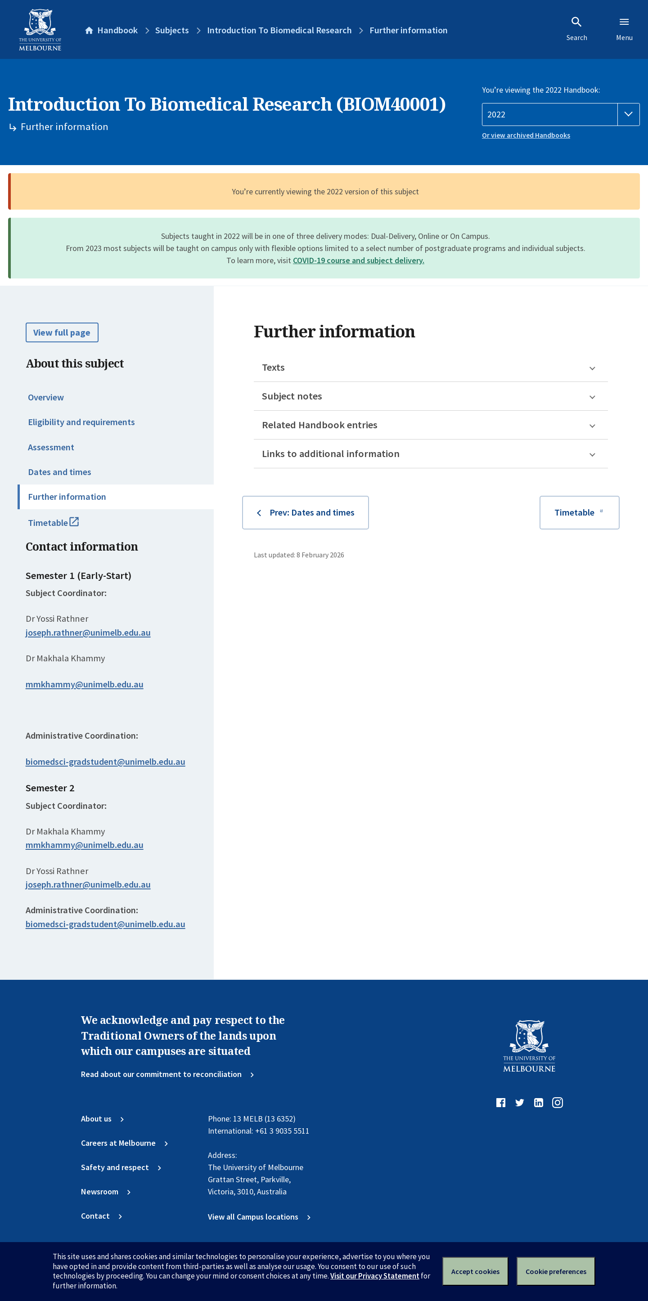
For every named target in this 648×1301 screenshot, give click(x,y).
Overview (46, 397)
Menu (624, 29)
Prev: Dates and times (312, 512)
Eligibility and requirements (81, 422)
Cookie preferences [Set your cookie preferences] (556, 1271)
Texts (273, 367)
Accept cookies (475, 1271)
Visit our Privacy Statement (374, 1276)
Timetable (64, 527)
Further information (67, 496)
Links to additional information (331, 453)
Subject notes (292, 396)
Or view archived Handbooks (526, 135)
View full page (61, 332)
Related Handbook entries (320, 424)
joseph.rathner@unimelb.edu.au (88, 632)
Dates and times (59, 472)
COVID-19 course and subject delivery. (358, 260)
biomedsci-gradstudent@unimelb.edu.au (105, 761)
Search (577, 29)
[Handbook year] (560, 114)
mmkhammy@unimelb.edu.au (85, 684)
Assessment (51, 447)
